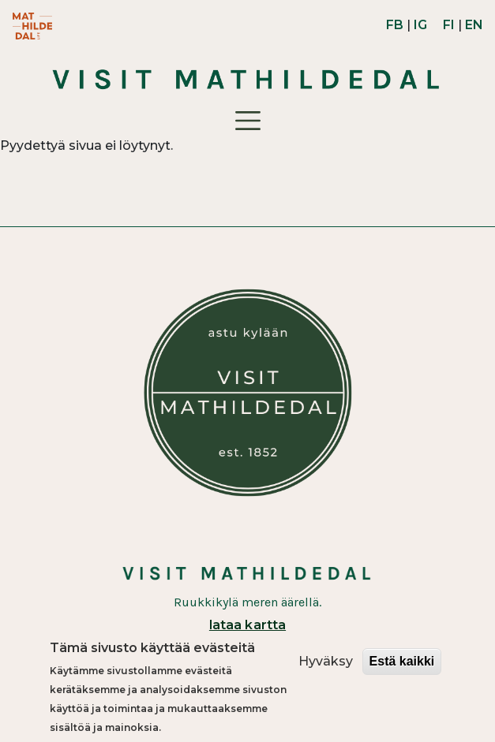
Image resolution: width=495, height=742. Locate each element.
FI (449, 24)
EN (474, 24)
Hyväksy (325, 666)
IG (420, 24)
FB (394, 24)
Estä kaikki (402, 666)
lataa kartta (247, 624)
